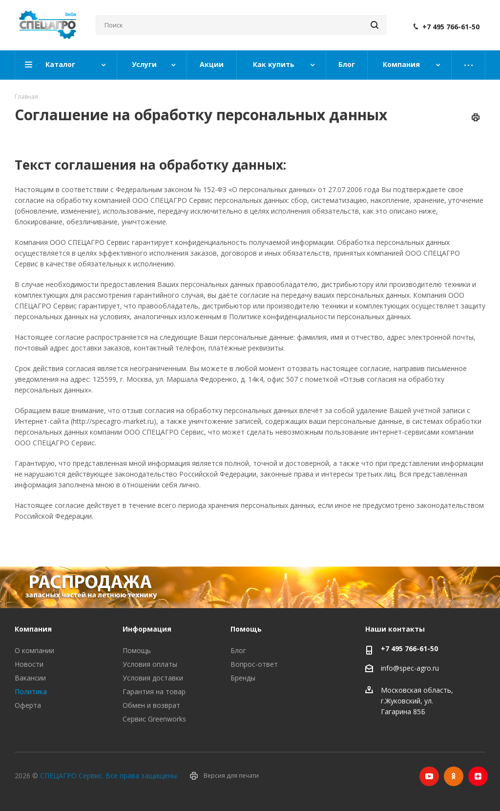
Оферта (28, 705)
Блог (238, 650)
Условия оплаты (150, 664)
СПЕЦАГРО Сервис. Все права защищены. (109, 775)
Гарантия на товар (154, 691)
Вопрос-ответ (254, 664)
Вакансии (30, 677)
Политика (31, 691)
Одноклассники (453, 776)
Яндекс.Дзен (478, 776)
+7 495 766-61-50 (450, 26)
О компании (34, 650)
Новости (29, 664)
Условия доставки (153, 677)
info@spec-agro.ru (410, 668)
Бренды (242, 677)
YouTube (429, 776)
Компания (33, 629)
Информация (147, 629)
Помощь (137, 650)
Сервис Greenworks (154, 718)
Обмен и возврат (151, 705)
